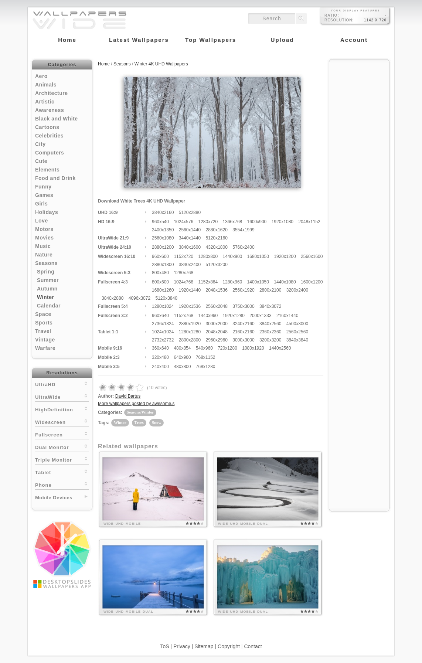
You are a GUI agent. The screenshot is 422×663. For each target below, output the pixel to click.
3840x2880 (112, 298)
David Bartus (128, 396)
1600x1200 (312, 282)
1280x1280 (190, 331)
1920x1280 (234, 315)
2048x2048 (216, 331)
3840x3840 (297, 340)
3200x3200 (270, 340)
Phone (62, 484)
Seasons (46, 263)
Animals (46, 85)
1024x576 (183, 221)
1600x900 (257, 221)
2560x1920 (243, 290)
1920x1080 (282, 221)
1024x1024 (163, 331)
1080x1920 (253, 348)
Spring (45, 272)
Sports (43, 323)
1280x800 (208, 256)
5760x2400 (243, 247)
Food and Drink (55, 178)
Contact (253, 646)
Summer (48, 280)
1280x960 (232, 282)
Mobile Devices (53, 497)
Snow (156, 422)
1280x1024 (163, 306)
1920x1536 (190, 306)
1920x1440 (190, 290)
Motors (44, 229)
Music (43, 246)
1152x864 (208, 282)
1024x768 (183, 282)
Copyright (229, 646)
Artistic (44, 102)
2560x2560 (297, 331)
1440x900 (232, 256)
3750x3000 (243, 306)
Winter (45, 297)
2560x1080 (163, 238)
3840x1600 (190, 247)
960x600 (160, 256)
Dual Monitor (62, 446)
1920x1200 (285, 256)
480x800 (182, 366)
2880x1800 (163, 264)
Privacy (181, 646)
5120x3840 (166, 298)
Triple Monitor (62, 459)
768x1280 (205, 366)
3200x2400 (297, 290)
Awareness (49, 110)
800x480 (160, 272)
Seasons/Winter (140, 412)
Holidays (46, 212)
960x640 (160, 315)
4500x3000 (297, 323)
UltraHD (62, 383)
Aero (41, 76)
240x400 (160, 366)
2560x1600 (312, 256)
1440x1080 (285, 282)
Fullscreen (62, 434)
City (40, 144)
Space (43, 314)
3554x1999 (243, 229)
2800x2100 (270, 290)
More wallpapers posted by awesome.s (136, 403)
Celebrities (49, 136)
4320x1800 (216, 247)
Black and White (56, 119)
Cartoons (47, 127)
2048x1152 (309, 221)
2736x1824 (163, 323)
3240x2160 (243, 323)
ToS (164, 646)
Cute (41, 161)
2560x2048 (216, 306)
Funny (43, 187)
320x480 (160, 357)
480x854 (182, 348)
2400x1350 (163, 229)
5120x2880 (190, 212)
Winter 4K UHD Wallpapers (161, 64)
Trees (139, 422)
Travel (43, 331)
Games (44, 195)
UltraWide (62, 396)
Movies (44, 238)
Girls (41, 204)
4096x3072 (139, 298)
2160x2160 (243, 331)
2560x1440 (190, 229)
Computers (49, 153)
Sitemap (203, 646)
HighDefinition (62, 408)
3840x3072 (270, 306)
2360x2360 (270, 331)
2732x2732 (163, 340)
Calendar (49, 306)
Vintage (45, 340)
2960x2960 (216, 340)
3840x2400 (190, 264)
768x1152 (205, 357)
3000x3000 (243, 340)
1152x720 (183, 256)
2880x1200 (163, 247)
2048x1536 (216, 290)
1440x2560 (280, 348)
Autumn (47, 289)
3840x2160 (163, 212)
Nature (43, 255)
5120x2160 (216, 238)
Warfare (45, 348)
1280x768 (183, 272)
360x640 (160, 348)
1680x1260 (163, 290)
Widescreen (62, 421)
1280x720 (208, 221)
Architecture (51, 93)
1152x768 (183, 315)
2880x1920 (190, 323)
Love (41, 221)
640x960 (182, 357)
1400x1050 (258, 282)
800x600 (160, 282)
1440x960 (208, 315)
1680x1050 (258, 256)
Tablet (62, 471)
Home (104, 64)
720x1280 (227, 348)
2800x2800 (190, 340)
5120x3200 (216, 264)
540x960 (204, 348)
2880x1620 (216, 229)
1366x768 (232, 221)
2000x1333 (260, 315)
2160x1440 (287, 315)
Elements (47, 170)
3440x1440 (190, 238)
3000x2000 (216, 323)
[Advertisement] (359, 174)
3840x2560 (270, 323)
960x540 (160, 221)
